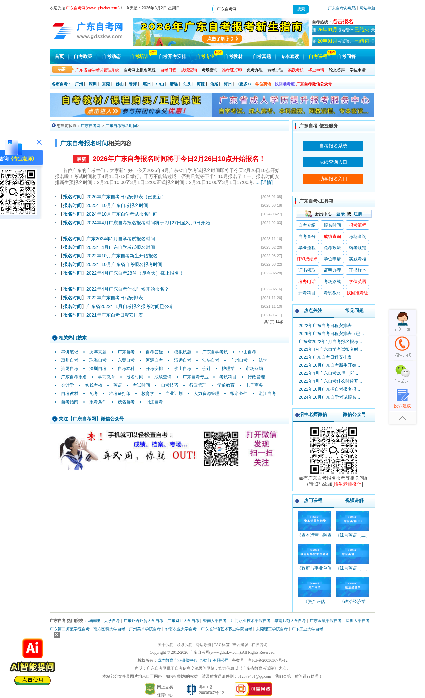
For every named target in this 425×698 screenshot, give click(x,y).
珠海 (133, 84)
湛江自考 (267, 393)
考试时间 (141, 385)
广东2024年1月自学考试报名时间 (120, 238)
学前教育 (106, 376)
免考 (93, 393)
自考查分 (307, 236)
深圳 (93, 84)
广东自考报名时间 (121, 125)
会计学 (67, 385)
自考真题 (261, 56)
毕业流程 (307, 247)
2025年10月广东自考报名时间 (117, 205)
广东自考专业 (196, 376)
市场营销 (254, 368)
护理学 (228, 368)
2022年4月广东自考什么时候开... (330, 381)
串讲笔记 (69, 351)
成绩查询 (163, 376)
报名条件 (239, 393)
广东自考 (126, 351)
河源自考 (154, 360)
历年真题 (98, 351)
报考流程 (357, 225)
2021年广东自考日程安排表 (114, 315)
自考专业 (205, 56)
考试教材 (332, 292)
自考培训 (139, 56)
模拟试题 (182, 351)
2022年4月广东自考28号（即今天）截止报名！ (135, 273)
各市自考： (62, 84)
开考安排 (154, 368)
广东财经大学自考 (183, 620)
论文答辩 (337, 70)
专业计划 (174, 393)
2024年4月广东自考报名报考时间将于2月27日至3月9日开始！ (150, 222)
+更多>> (244, 84)
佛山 (120, 84)
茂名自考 (126, 401)
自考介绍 (307, 225)
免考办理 (255, 70)
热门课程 (313, 500)
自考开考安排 (172, 56)
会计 (206, 368)
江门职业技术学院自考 (251, 620)
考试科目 (228, 376)
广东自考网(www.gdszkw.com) (215, 652)
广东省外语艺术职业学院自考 (226, 629)
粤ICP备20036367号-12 (268, 660)
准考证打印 (119, 393)
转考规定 (357, 247)
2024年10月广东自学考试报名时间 (122, 214)
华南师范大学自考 (290, 620)
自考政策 (83, 56)
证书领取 (307, 270)
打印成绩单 (307, 258)
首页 (59, 56)
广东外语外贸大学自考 (143, 620)
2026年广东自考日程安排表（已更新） (126, 196)
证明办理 (332, 270)
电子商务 (254, 385)
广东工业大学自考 (307, 629)
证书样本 (357, 270)
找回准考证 (285, 84)
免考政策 (332, 247)
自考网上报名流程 (140, 70)
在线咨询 (259, 644)
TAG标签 (222, 644)
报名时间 (134, 376)
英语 (117, 385)
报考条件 (98, 401)
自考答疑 (154, 351)
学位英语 (263, 84)
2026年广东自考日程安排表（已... (331, 333)
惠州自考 (69, 360)
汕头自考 (210, 360)
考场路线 (332, 281)
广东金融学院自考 (326, 620)
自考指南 (69, 401)
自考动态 (111, 56)
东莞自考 (126, 360)
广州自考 (239, 360)
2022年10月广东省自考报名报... (329, 389)
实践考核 (93, 385)
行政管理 (256, 376)
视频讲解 (354, 500)
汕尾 (214, 84)
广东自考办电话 (342, 8)
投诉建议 (240, 644)
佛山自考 (182, 368)
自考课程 (318, 56)
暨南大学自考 (215, 620)
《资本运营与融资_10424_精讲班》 (314, 538)
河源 (201, 84)
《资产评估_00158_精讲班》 (314, 604)
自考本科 (126, 368)
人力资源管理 (206, 393)
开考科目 (307, 292)
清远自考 (182, 360)
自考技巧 (169, 385)
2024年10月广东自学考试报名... (329, 397)
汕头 (187, 84)
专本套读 (290, 56)
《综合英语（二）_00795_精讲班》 (352, 538)
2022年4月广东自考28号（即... (328, 373)
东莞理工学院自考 (272, 629)
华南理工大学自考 (104, 620)
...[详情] (265, 182)
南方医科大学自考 (109, 629)
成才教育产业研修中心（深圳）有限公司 (193, 660)
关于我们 (166, 644)
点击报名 (342, 21)
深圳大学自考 (358, 620)
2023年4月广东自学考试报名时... (330, 349)
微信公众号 (354, 414)
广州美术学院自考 (145, 629)
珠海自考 (98, 360)
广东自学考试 (215, 351)
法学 (263, 360)
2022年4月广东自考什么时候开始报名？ (127, 289)
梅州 (228, 84)
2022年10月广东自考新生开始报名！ (124, 255)
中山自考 (247, 351)
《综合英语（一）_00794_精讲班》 (352, 571)
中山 (160, 84)
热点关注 (313, 310)
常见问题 (354, 310)
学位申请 (358, 70)
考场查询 (209, 70)
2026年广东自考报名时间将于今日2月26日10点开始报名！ (179, 158)
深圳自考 (98, 368)
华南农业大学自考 (181, 629)
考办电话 (307, 281)
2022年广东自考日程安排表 (114, 297)
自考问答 (346, 56)
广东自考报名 (74, 376)
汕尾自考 (69, 368)
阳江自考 (154, 401)
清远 (174, 84)
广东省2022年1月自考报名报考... (330, 341)
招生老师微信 (313, 414)
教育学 (147, 393)
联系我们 (185, 644)
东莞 (106, 84)
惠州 (147, 84)
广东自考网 (91, 125)
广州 (79, 84)
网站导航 (367, 8)
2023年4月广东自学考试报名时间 (120, 247)
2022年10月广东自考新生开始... (329, 365)
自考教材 (233, 56)
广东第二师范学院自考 (70, 629)
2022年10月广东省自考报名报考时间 (124, 264)
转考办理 (275, 70)
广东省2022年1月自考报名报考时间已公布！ (132, 306)
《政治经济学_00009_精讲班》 (352, 604)
